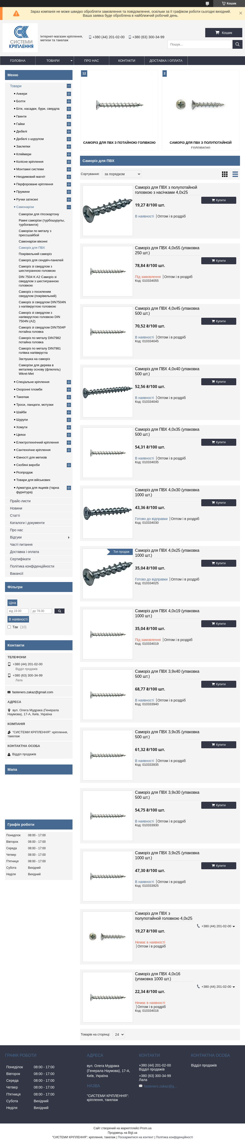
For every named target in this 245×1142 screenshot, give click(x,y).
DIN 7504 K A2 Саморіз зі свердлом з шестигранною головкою (39, 281)
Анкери (21, 94)
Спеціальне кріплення (33, 382)
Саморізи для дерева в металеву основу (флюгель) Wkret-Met (39, 369)
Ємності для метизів (31, 457)
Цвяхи (21, 434)
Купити (221, 200)
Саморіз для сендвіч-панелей (41, 260)
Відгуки (16, 537)
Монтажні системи (30, 169)
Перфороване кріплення (34, 184)
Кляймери (23, 154)
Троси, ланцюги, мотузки (34, 404)
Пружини (23, 192)
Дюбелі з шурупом (30, 139)
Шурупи (22, 420)
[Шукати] (237, 44)
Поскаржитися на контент (136, 1137)
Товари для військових (33, 480)
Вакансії (16, 574)
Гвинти (21, 116)
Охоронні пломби (29, 389)
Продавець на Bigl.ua (122, 1132)
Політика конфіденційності (174, 1137)
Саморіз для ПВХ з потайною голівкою (119, 142)
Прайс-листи (20, 501)
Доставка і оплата (166, 60)
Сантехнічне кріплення (33, 450)
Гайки (20, 124)
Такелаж (22, 397)
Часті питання (21, 544)
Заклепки (23, 146)
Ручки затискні (27, 199)
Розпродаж (24, 472)
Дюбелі (21, 131)
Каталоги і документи (27, 523)
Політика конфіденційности (32, 566)
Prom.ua (146, 1128)
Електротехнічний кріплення (37, 442)
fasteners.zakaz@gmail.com (32, 692)
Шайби (21, 412)
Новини (16, 508)
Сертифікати (20, 559)
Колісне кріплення (30, 162)
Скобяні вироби (28, 465)
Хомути (22, 427)
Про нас (91, 60)
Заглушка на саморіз (34, 359)
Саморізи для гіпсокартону (39, 214)
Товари (53, 60)
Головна (18, 60)
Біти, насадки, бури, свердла (38, 108)
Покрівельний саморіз (35, 254)
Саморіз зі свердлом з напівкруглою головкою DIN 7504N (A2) (39, 317)
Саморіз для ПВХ (32, 248)
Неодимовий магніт (31, 176)
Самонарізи (25, 207)
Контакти (126, 60)
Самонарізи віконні (33, 241)
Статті (15, 516)
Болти (20, 101)
